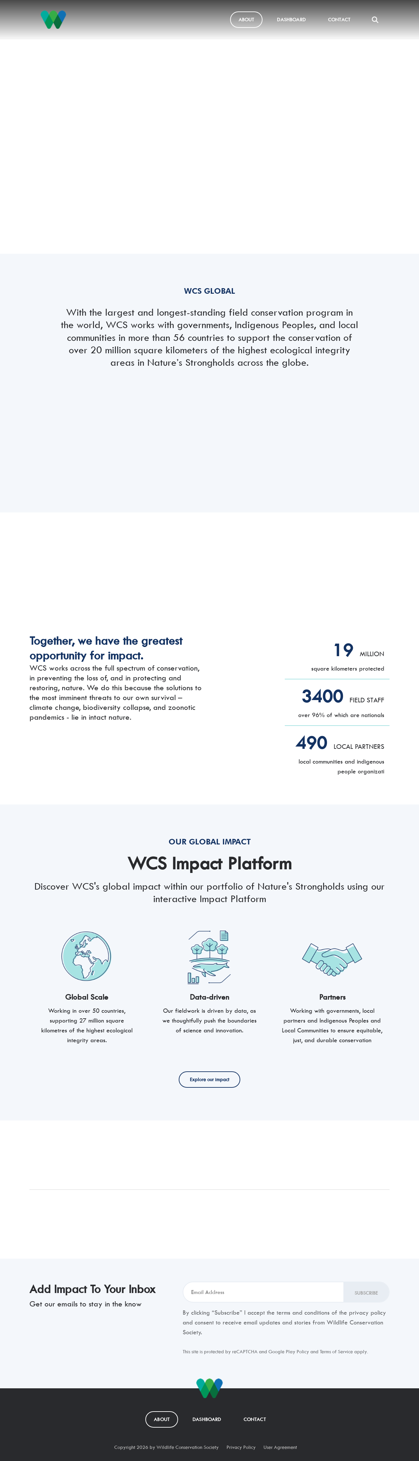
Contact (339, 19)
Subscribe (366, 1293)
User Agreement (280, 1447)
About (246, 19)
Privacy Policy (241, 1447)
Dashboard (291, 19)
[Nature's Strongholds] (53, 19)
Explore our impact (60, 209)
